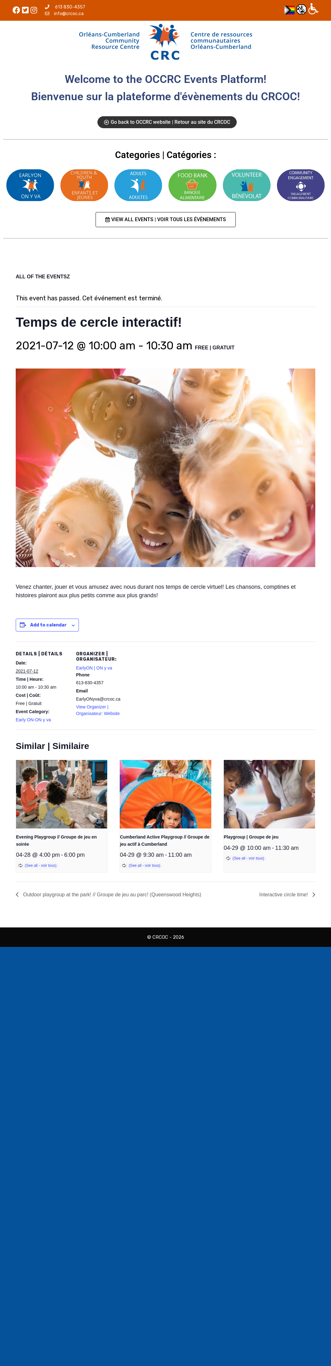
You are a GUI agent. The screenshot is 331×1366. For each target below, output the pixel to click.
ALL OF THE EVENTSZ (43, 276)
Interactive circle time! (284, 894)
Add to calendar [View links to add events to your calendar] (48, 625)
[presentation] (61, 794)
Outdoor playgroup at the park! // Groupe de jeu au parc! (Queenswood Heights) (111, 894)
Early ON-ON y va (33, 719)
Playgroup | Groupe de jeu (251, 836)
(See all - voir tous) (41, 865)
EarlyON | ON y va (94, 667)
